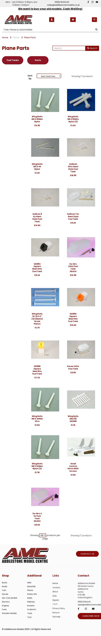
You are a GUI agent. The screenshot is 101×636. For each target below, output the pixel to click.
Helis (29, 582)
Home (5, 37)
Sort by (30, 77)
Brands (7, 76)
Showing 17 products (82, 76)
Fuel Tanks (13, 60)
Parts (38, 60)
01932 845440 (62, 2)
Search (92, 48)
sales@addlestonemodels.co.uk (63, 4)
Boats (4, 582)
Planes (16, 37)
